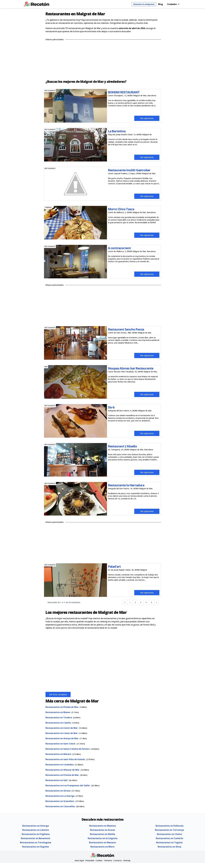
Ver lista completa (58, 694)
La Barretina (117, 131)
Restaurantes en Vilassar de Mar (62, 769)
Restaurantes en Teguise (169, 842)
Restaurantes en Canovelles (60, 806)
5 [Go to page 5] (151, 602)
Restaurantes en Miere (102, 846)
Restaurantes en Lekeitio (35, 829)
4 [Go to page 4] (146, 602)
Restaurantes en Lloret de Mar (61, 728)
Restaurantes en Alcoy (169, 846)
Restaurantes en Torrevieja (169, 829)
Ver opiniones (147, 118)
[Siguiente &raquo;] (156, 602)
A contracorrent (119, 248)
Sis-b (111, 407)
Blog (160, 4)
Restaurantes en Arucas (102, 829)
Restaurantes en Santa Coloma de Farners (67, 748)
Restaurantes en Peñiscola (169, 825)
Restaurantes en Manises (102, 825)
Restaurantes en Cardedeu (59, 764)
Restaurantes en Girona (57, 790)
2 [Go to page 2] (135, 602)
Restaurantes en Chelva (169, 834)
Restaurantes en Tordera (58, 717)
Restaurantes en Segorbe (35, 846)
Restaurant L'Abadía (122, 446)
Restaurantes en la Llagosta (102, 838)
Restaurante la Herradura (126, 485)
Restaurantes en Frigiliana (36, 834)
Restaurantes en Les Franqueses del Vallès (67, 785)
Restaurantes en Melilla (102, 834)
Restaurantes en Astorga (35, 825)
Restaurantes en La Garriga (60, 795)
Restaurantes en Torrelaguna (35, 842)
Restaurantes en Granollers (59, 801)
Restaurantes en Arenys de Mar (61, 738)
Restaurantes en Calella (58, 722)
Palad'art (114, 566)
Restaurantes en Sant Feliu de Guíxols (65, 759)
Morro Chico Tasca (121, 209)
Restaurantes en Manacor (102, 842)
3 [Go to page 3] (140, 602)
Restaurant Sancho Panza (126, 329)
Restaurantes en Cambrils (169, 838)
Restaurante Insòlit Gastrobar (129, 170)
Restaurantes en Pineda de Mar (61, 707)
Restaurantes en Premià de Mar (62, 775)
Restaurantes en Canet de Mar (61, 733)
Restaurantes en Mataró (58, 754)
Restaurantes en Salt (56, 780)
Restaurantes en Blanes (57, 712)
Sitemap (126, 860)
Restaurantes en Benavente (35, 838)
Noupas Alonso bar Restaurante (130, 368)
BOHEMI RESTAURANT (124, 92)
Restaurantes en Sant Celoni (60, 743)
